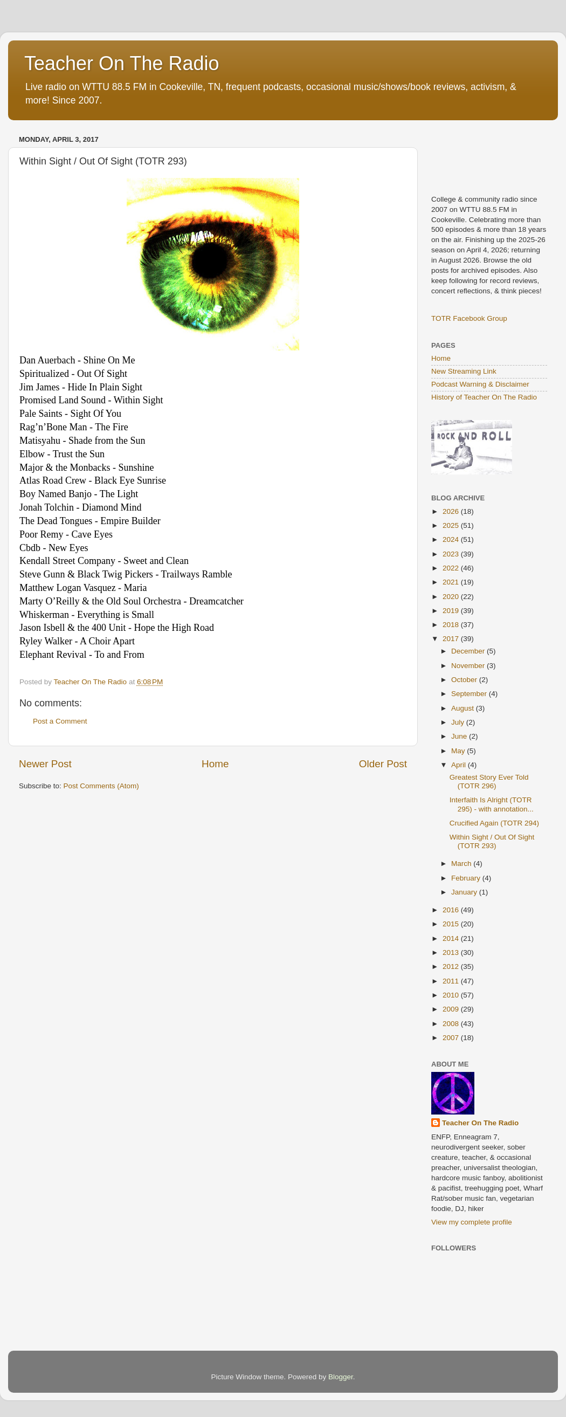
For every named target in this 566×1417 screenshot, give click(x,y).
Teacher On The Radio (121, 63)
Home (215, 763)
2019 (452, 611)
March (462, 863)
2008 (452, 1024)
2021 (452, 582)
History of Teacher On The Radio (484, 397)
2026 (452, 511)
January (465, 892)
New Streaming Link (463, 371)
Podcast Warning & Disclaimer (480, 384)
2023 (452, 554)
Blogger (340, 1377)
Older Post (383, 763)
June (460, 736)
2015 (452, 924)
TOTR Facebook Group (469, 318)
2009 (452, 1009)
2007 (452, 1038)
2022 (452, 568)
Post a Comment (60, 721)
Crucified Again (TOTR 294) (494, 823)
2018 (452, 625)
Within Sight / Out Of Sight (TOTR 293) (492, 841)
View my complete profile (471, 1222)
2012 (452, 966)
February (466, 878)
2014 (452, 938)
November (469, 666)
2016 (452, 910)
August (463, 708)
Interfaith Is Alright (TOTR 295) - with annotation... (492, 804)
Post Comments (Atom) (101, 786)
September (470, 694)
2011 (452, 981)
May (459, 751)
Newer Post (45, 763)
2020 (452, 597)
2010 (452, 995)
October (465, 680)
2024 (452, 539)
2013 (452, 952)
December (469, 651)
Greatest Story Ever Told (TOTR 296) (489, 781)
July (458, 722)
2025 (452, 525)
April (459, 765)
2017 (452, 639)
